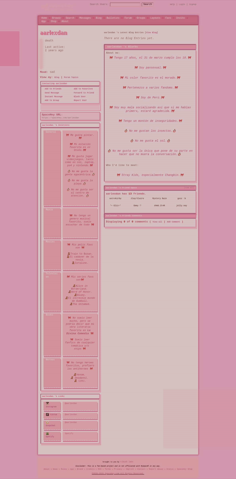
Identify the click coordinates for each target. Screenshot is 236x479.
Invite (180, 17)
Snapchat (50, 423)
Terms (108, 468)
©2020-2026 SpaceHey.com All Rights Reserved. (118, 472)
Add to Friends (52, 89)
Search (151, 4)
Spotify (50, 434)
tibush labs (126, 461)
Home (44, 17)
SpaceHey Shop (184, 468)
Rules (64, 468)
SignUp (193, 4)
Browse (56, 17)
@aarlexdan (71, 403)
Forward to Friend (82, 92)
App (43, 21)
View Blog (151, 32)
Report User (79, 100)
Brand (80, 468)
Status (170, 468)
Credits (90, 468)
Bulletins (113, 17)
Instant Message (52, 96)
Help (172, 4)
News (55, 468)
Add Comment (173, 221)
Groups (141, 17)
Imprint (130, 468)
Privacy (118, 468)
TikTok (51, 414)
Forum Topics (71, 77)
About (65, 21)
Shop (54, 21)
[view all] (189, 187)
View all (157, 221)
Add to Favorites (82, 89)
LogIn (182, 4)
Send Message (50, 92)
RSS (99, 468)
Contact (141, 468)
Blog (99, 17)
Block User (78, 96)
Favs (168, 17)
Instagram (51, 405)
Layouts (155, 17)
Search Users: (95, 4)
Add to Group (50, 100)
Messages (85, 17)
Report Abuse (156, 468)
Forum (128, 17)
